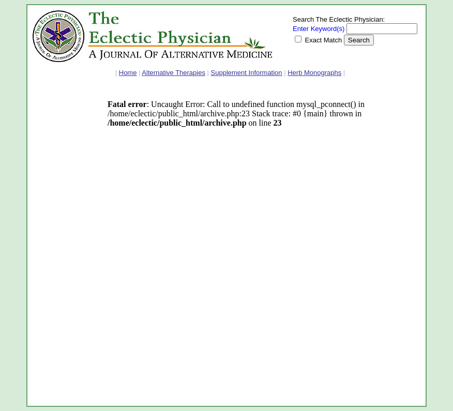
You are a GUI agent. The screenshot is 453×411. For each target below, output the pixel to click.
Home (128, 73)
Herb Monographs (314, 73)
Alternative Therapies (173, 73)
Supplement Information (246, 73)
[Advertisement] (64, 245)
